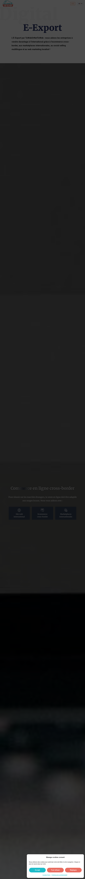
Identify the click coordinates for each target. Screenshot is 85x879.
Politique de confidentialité (59, 875)
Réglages (73, 870)
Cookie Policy (46, 875)
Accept (37, 870)
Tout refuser (55, 870)
